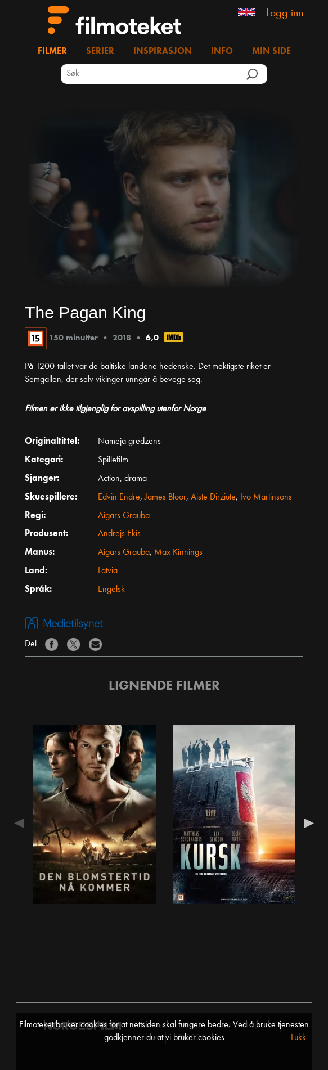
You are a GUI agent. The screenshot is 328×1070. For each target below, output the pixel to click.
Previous (22, 823)
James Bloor (165, 497)
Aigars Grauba (124, 515)
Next (306, 823)
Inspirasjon (162, 51)
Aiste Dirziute (213, 497)
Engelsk (111, 589)
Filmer (52, 51)
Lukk (298, 1037)
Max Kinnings (178, 552)
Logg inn (284, 13)
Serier (100, 51)
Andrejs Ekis (119, 533)
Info (222, 51)
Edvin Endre (119, 497)
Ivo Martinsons (266, 497)
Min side (271, 51)
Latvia (108, 571)
